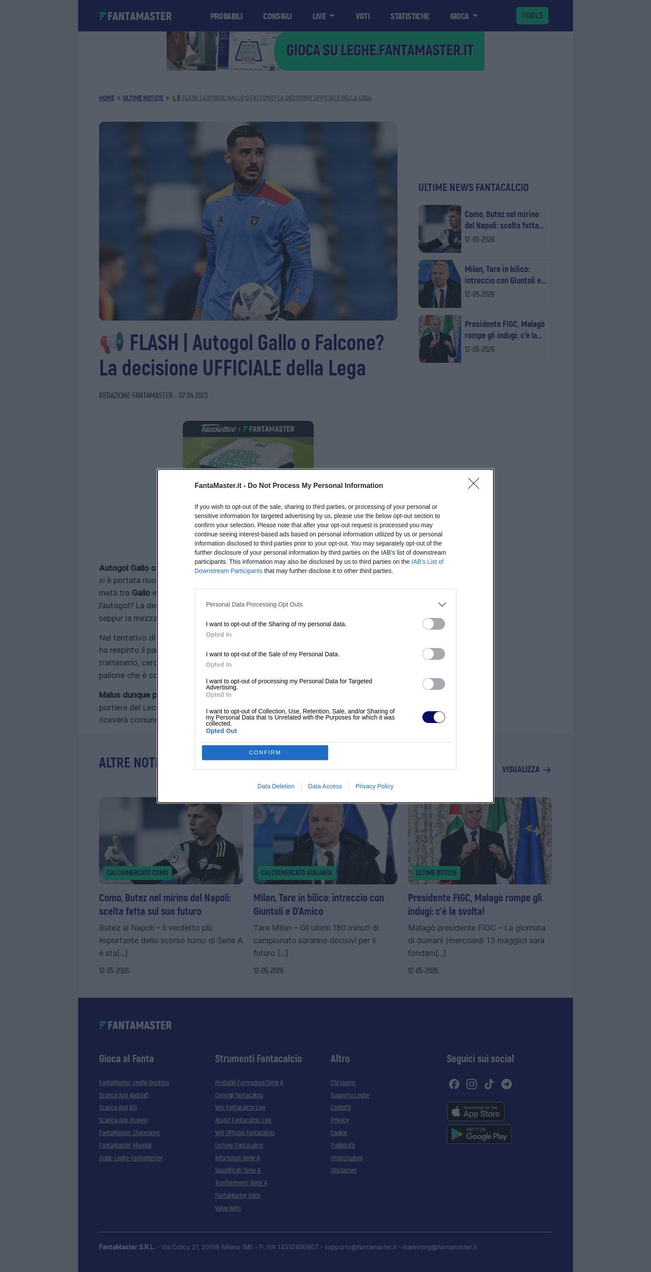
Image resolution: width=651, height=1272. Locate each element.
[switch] (433, 624)
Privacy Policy (375, 786)
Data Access (325, 786)
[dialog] (325, 636)
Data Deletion (276, 786)
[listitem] (325, 604)
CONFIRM (265, 752)
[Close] (476, 486)
